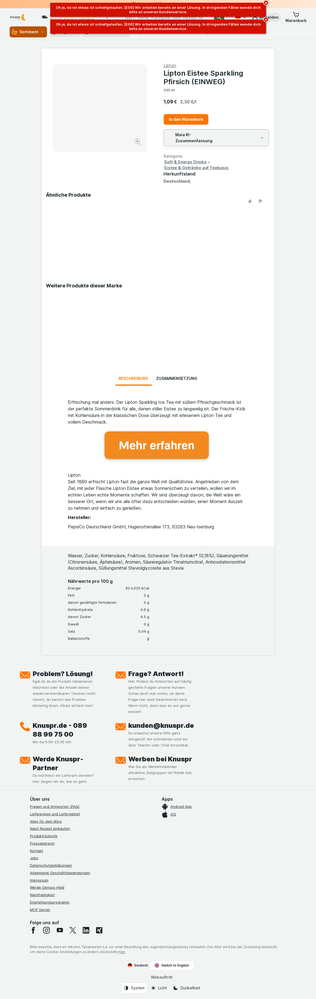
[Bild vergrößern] (139, 143)
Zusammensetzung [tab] (176, 378)
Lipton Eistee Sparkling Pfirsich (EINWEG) (203, 77)
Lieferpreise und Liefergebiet (55, 814)
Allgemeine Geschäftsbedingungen (60, 873)
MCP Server (40, 909)
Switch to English (172, 965)
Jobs (34, 858)
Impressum (39, 880)
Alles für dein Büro (46, 821)
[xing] (99, 930)
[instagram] (46, 930)
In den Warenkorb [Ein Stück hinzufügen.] (186, 119)
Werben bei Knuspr (160, 759)
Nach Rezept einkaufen (50, 828)
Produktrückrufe (43, 836)
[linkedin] (86, 930)
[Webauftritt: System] (134, 987)
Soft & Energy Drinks (185, 161)
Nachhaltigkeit (42, 895)
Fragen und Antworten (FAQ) (54, 806)
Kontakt (36, 851)
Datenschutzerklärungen (51, 865)
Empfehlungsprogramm (50, 902)
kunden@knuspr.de (161, 725)
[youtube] (59, 930)
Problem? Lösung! (63, 674)
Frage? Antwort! (156, 674)
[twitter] (73, 930)
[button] (296, 17)
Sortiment (28, 32)
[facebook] (33, 930)
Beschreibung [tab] (133, 378)
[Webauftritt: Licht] (158, 987)
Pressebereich (42, 843)
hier (122, 952)
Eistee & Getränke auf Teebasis (196, 167)
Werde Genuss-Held (47, 887)
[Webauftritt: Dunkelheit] (186, 987)
